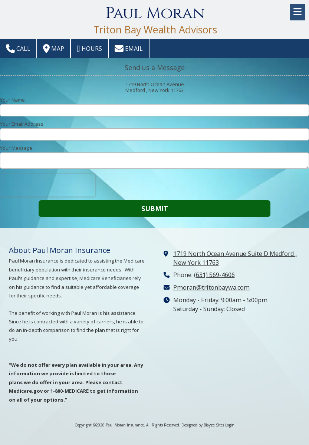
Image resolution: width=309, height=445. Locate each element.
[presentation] (47, 185)
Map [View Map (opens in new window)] (53, 48)
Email (129, 48)
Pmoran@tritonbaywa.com (211, 287)
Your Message (16, 148)
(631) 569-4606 (214, 275)
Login (229, 425)
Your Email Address (21, 124)
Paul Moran (155, 13)
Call (18, 48)
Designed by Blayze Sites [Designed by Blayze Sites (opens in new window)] (202, 425)
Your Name (12, 100)
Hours (89, 48)
